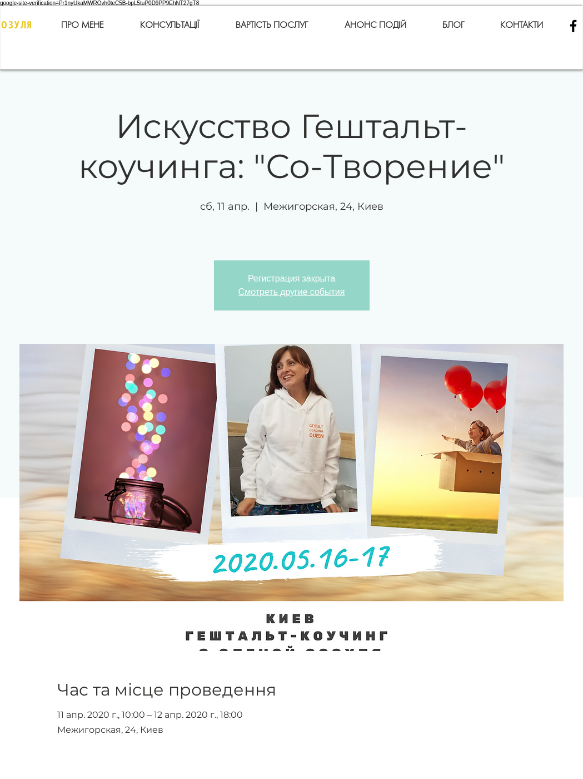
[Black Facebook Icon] (573, 26)
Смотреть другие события (291, 292)
